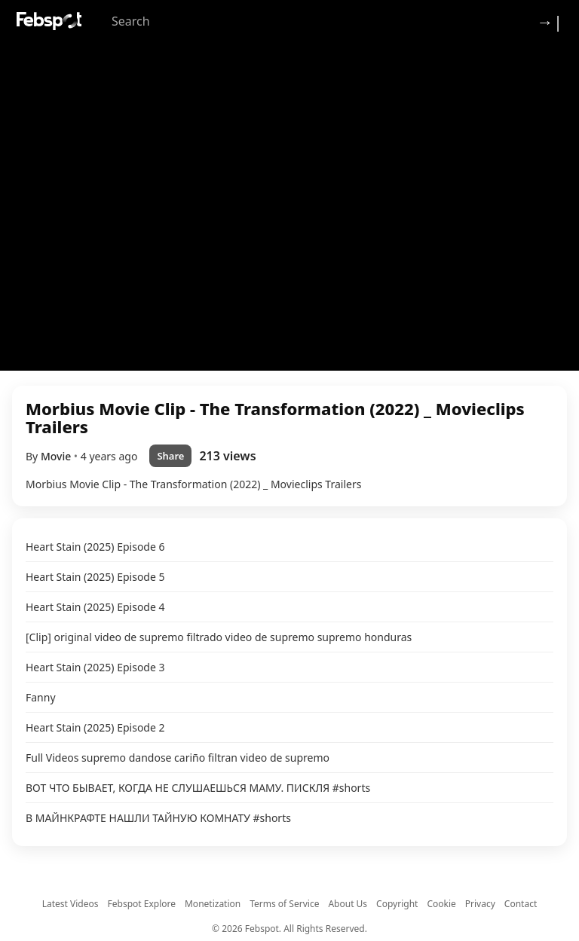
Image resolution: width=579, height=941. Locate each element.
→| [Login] (549, 21)
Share (170, 456)
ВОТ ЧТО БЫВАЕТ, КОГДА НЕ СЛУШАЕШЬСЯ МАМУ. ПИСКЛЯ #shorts (198, 788)
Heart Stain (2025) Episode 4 (95, 607)
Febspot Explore (142, 903)
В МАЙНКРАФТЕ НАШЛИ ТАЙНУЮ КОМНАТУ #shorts (158, 818)
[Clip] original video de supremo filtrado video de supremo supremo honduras (219, 637)
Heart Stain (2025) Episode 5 (95, 577)
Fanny (41, 697)
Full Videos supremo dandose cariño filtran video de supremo (177, 757)
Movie (57, 456)
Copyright (397, 903)
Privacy (480, 903)
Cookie (441, 903)
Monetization (212, 903)
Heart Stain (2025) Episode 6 (95, 546)
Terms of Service (284, 903)
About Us (347, 903)
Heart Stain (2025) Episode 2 (95, 727)
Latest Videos (70, 903)
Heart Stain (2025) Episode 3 (95, 667)
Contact (520, 903)
